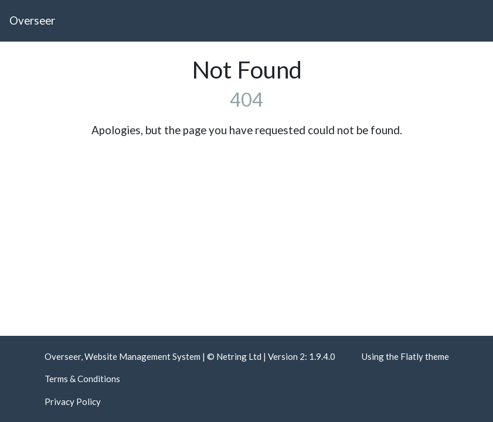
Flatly (411, 356)
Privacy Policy (73, 401)
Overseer (32, 20)
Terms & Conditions (82, 378)
